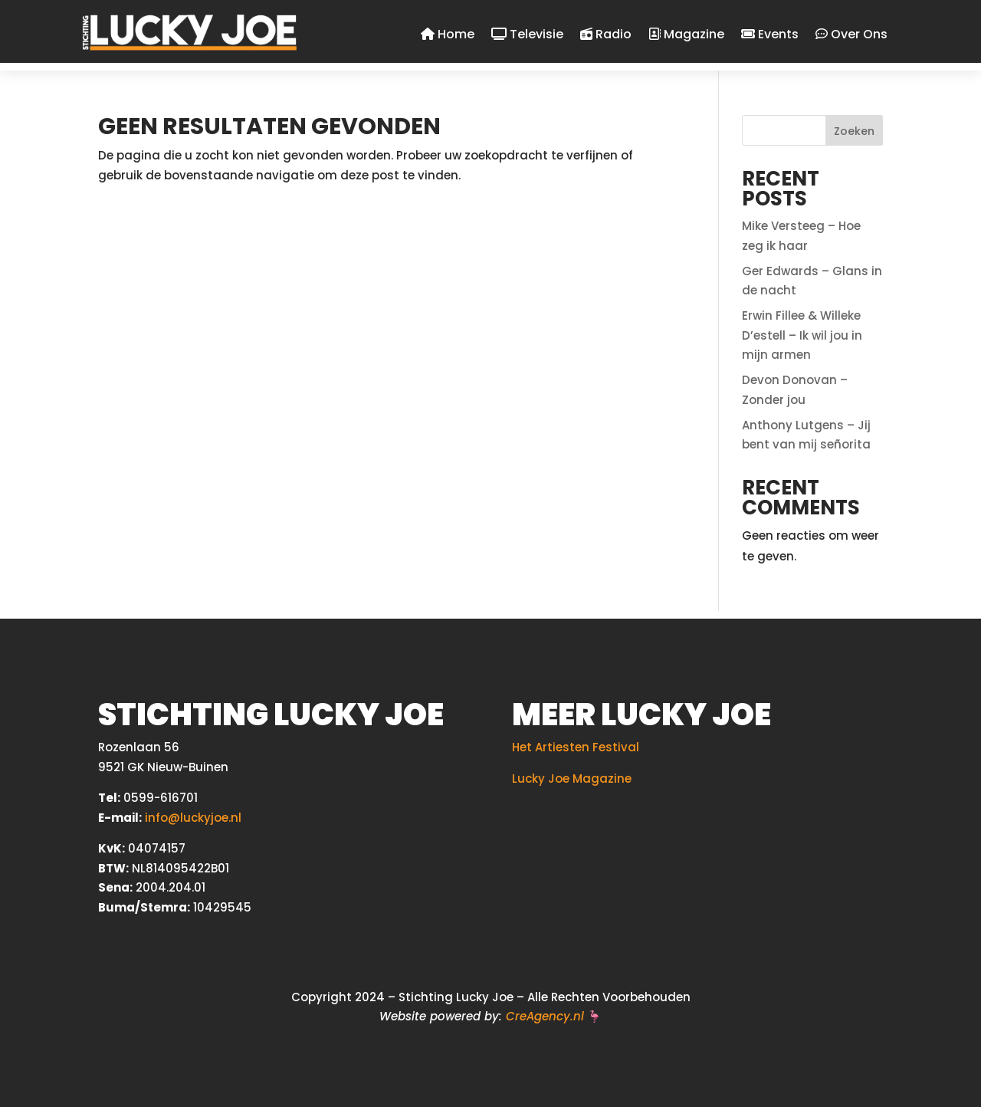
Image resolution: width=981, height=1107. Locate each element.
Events (770, 35)
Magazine (686, 35)
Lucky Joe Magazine (572, 778)
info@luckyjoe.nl (193, 818)
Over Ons (851, 35)
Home (447, 35)
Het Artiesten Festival (575, 747)
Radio (606, 35)
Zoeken (854, 131)
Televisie (527, 35)
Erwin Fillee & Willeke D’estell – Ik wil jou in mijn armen (802, 335)
